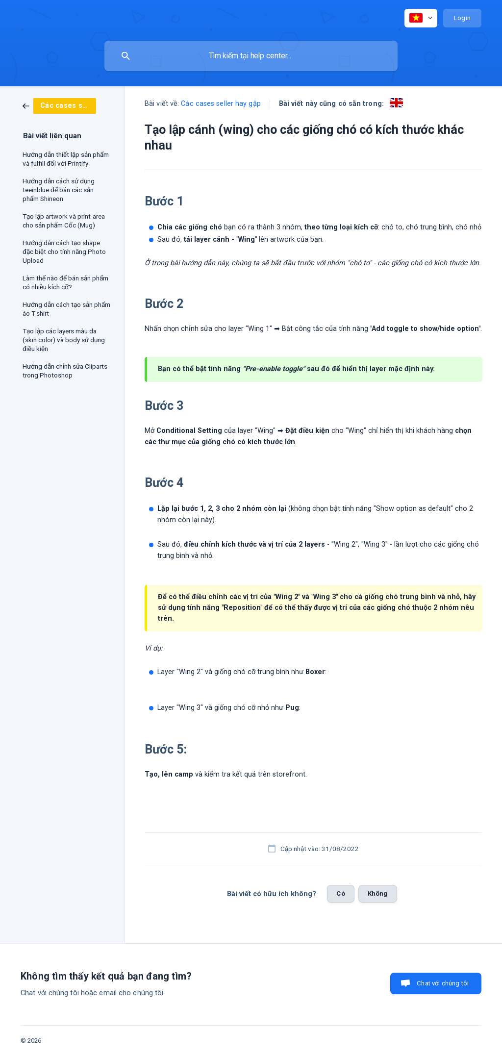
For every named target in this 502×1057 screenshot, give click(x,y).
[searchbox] (251, 56)
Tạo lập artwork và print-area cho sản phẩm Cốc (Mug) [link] (64, 220)
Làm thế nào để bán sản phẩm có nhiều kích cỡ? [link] (65, 282)
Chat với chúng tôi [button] (443, 983)
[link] (59, 105)
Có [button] (340, 893)
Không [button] (378, 893)
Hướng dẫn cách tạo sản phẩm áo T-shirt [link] (66, 309)
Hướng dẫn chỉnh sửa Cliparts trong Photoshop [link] (65, 370)
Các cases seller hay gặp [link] (220, 104)
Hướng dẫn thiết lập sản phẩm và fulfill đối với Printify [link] (66, 159)
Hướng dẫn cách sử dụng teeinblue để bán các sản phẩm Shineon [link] (59, 189)
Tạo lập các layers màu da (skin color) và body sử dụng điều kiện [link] (64, 339)
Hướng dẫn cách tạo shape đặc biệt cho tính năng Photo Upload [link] (64, 251)
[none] (420, 18)
